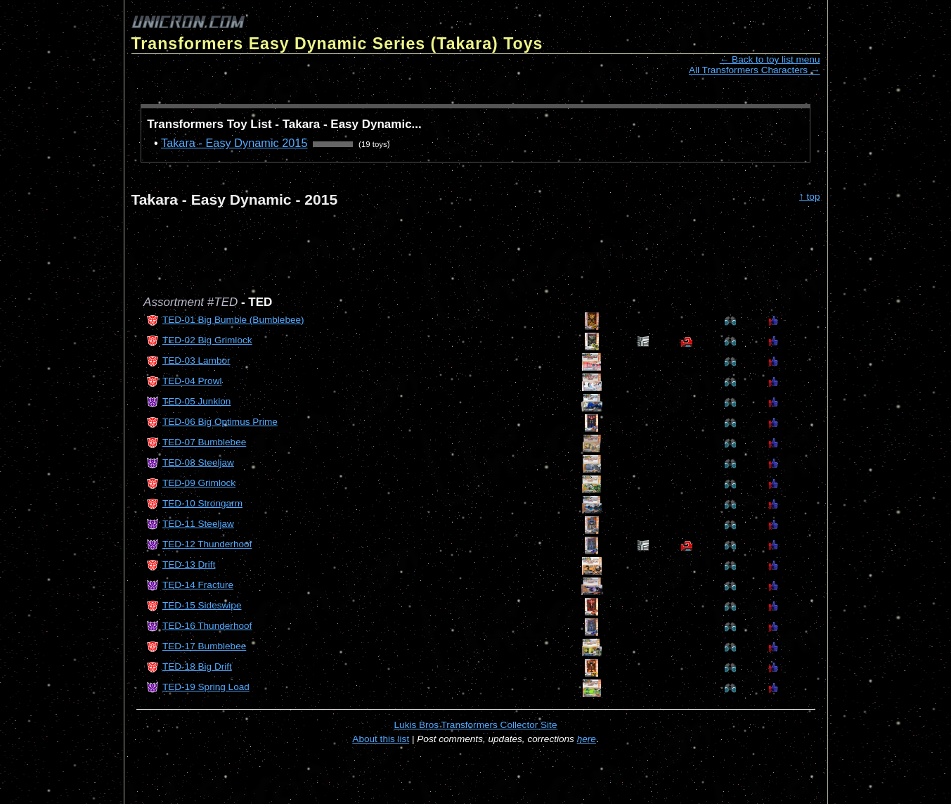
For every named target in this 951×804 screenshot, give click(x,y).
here (586, 739)
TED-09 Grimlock (198, 483)
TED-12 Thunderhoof (207, 544)
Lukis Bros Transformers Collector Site (475, 725)
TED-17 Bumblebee (204, 646)
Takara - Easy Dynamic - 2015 (234, 199)
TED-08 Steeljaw (198, 462)
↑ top (809, 196)
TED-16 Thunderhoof (207, 625)
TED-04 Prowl (192, 381)
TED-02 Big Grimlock (207, 340)
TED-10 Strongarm (202, 503)
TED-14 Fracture (197, 585)
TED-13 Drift (189, 564)
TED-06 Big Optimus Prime (220, 421)
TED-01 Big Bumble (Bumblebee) (233, 319)
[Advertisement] (387, 244)
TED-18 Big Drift (197, 666)
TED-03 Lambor (196, 360)
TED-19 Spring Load (206, 687)
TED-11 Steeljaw (198, 523)
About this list (380, 739)
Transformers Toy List (209, 124)
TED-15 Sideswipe (202, 605)
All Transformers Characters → (754, 70)
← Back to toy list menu (770, 59)
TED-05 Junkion (196, 401)
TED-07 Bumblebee (204, 442)
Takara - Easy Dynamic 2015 (234, 142)
